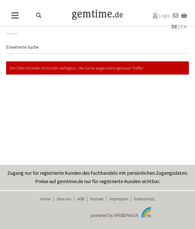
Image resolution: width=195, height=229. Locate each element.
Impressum (119, 198)
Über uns (64, 198)
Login (161, 15)
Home (45, 198)
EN (184, 26)
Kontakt (96, 198)
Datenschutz (144, 198)
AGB (80, 198)
